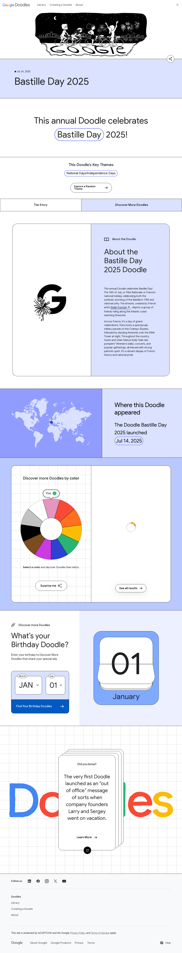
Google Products (61, 942)
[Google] (17, 943)
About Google (38, 942)
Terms (91, 942)
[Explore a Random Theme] (91, 188)
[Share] (170, 59)
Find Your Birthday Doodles (40, 706)
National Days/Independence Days (91, 173)
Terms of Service (100, 933)
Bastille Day (79, 134)
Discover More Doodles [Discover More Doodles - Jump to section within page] (131, 205)
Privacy (79, 942)
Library (41, 5)
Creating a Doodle (61, 5)
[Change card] (87, 850)
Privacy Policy (78, 933)
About (79, 5)
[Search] (177, 5)
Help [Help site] (165, 943)
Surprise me (51, 585)
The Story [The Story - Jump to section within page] (41, 205)
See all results (131, 588)
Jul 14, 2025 (129, 441)
